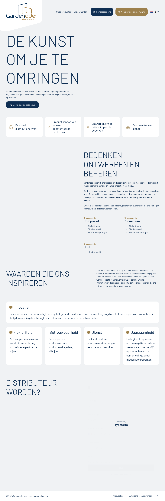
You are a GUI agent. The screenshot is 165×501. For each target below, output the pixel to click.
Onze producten (64, 11)
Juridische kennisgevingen (140, 496)
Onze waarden (80, 11)
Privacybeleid (117, 496)
